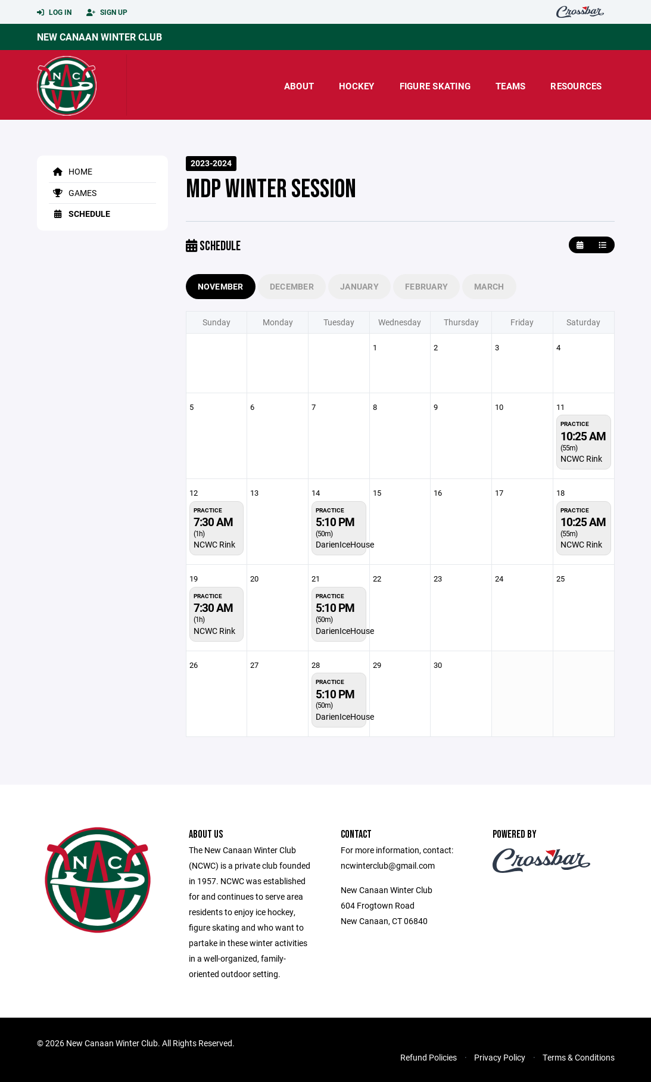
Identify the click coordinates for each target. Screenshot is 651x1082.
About (299, 86)
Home (70, 171)
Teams (510, 86)
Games (72, 192)
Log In (54, 12)
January (359, 286)
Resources (576, 86)
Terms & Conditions (579, 1057)
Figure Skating (435, 86)
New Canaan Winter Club (99, 36)
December (292, 286)
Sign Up (106, 12)
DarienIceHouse (345, 544)
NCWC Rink (581, 458)
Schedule (79, 213)
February (426, 286)
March (489, 286)
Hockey (357, 86)
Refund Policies (428, 1057)
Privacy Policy (499, 1057)
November (221, 286)
